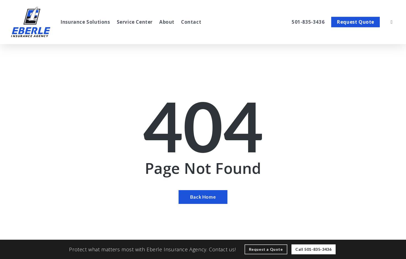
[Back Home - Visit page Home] (203, 197)
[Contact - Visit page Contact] (191, 22)
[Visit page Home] (30, 22)
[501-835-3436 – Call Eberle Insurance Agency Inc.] (308, 22)
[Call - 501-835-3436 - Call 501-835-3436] (313, 249)
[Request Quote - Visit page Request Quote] (355, 22)
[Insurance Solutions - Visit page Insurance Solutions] (85, 22)
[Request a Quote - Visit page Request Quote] (266, 249)
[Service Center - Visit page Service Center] (135, 22)
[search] (391, 22)
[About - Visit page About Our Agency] (166, 22)
